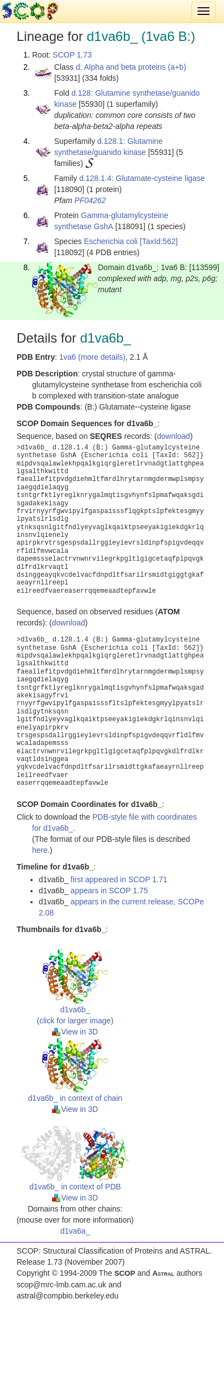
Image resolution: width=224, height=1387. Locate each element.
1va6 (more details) (92, 357)
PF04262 (90, 200)
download (173, 436)
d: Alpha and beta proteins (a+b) (131, 67)
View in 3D (75, 1031)
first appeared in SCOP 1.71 (119, 879)
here (40, 850)
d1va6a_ (75, 1230)
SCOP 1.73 (72, 54)
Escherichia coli (111, 241)
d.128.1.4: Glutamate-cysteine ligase (142, 178)
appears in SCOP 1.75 (109, 890)
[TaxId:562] (159, 241)
